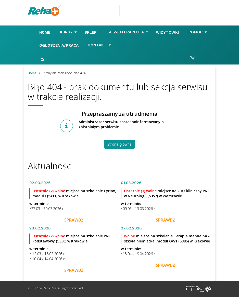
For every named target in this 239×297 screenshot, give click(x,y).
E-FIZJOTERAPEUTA (127, 32)
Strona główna (119, 144)
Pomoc (197, 32)
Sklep (91, 32)
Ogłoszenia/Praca (59, 45)
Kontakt (99, 45)
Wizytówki (168, 32)
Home (45, 32)
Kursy (68, 32)
